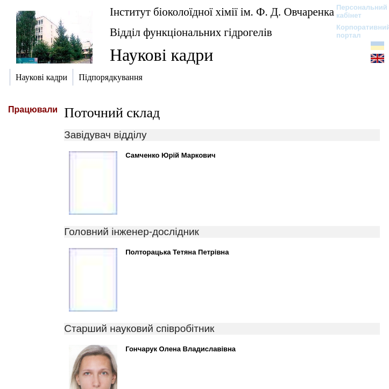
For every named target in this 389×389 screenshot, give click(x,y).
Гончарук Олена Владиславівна (180, 349)
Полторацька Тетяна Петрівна (177, 252)
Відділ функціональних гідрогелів (191, 32)
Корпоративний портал (356, 31)
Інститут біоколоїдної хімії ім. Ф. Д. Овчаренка (222, 11)
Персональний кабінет (356, 11)
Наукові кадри (161, 55)
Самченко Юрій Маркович (170, 155)
